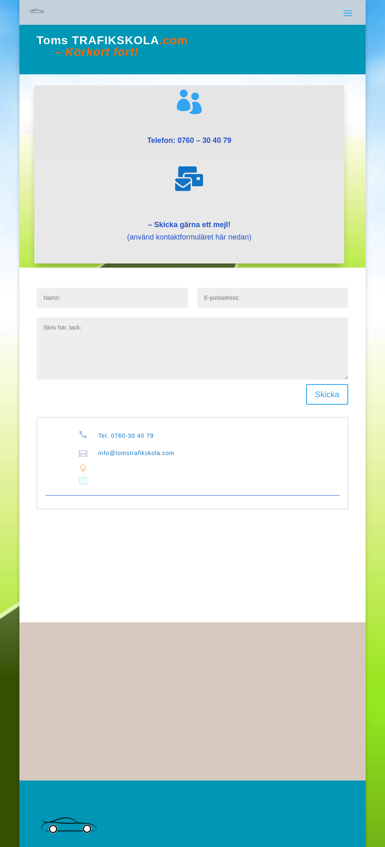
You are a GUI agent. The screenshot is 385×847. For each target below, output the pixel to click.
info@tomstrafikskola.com (136, 453)
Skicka (327, 394)
